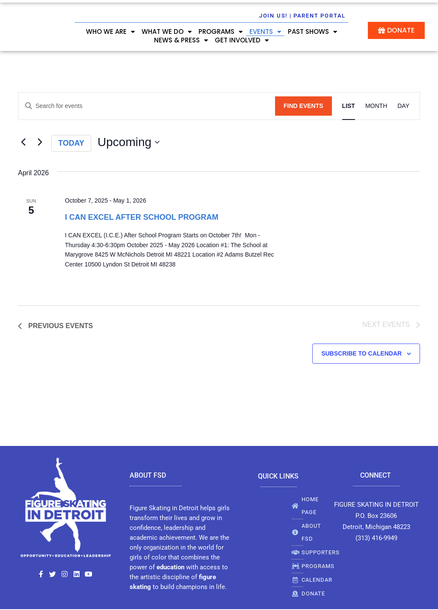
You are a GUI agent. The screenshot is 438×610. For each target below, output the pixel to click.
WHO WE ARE (110, 31)
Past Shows (312, 31)
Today (71, 143)
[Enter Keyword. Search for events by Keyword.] (146, 106)
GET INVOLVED (242, 40)
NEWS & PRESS (181, 40)
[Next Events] (40, 142)
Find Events (303, 105)
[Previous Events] (23, 142)
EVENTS (265, 31)
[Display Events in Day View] (403, 106)
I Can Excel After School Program (142, 217)
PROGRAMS (220, 31)
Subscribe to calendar (361, 354)
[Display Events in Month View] (376, 106)
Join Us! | (275, 15)
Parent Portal (319, 15)
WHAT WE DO (167, 31)
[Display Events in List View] (348, 106)
